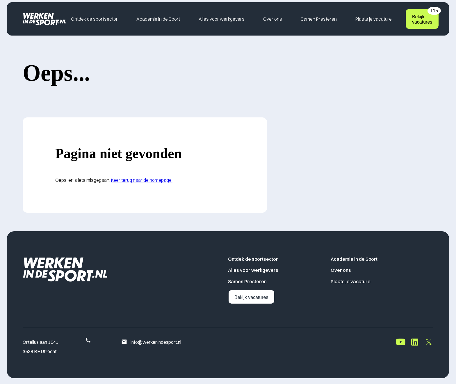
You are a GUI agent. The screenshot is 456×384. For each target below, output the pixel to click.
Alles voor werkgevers (222, 19)
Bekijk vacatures (425, 16)
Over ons (272, 19)
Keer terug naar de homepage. (141, 180)
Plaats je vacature (373, 19)
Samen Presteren (319, 19)
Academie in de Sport (158, 19)
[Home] (44, 19)
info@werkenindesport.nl (151, 342)
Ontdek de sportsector (94, 19)
